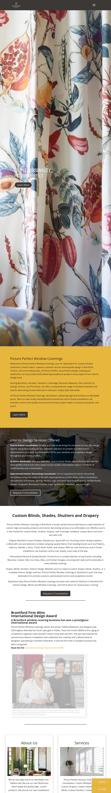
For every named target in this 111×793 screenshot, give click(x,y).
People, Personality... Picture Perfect (33, 173)
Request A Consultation (25, 492)
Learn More (23, 184)
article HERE (57, 647)
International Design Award (38, 647)
